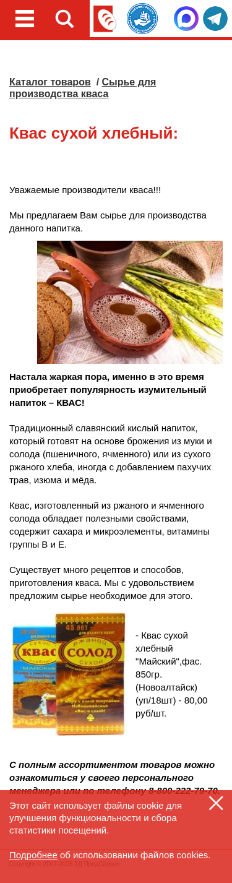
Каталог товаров (50, 82)
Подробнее (33, 855)
